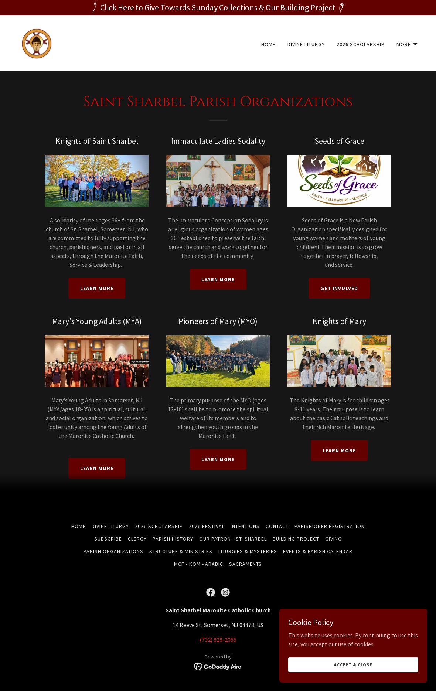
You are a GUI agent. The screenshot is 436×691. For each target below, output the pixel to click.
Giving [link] (333, 538)
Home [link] (268, 44)
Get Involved (339, 288)
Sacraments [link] (245, 564)
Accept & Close (353, 664)
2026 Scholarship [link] (361, 44)
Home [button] (78, 526)
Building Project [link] (296, 538)
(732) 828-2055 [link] (218, 639)
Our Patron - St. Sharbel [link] (233, 538)
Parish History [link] (173, 538)
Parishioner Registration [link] (329, 526)
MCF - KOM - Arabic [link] (199, 564)
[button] (407, 44)
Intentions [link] (245, 526)
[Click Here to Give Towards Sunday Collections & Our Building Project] (218, 7)
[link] (37, 42)
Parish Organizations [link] (113, 551)
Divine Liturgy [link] (306, 44)
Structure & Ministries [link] (180, 551)
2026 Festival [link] (207, 526)
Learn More (96, 288)
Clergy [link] (137, 538)
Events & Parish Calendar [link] (317, 551)
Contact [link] (277, 526)
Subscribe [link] (108, 538)
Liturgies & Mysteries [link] (247, 551)
